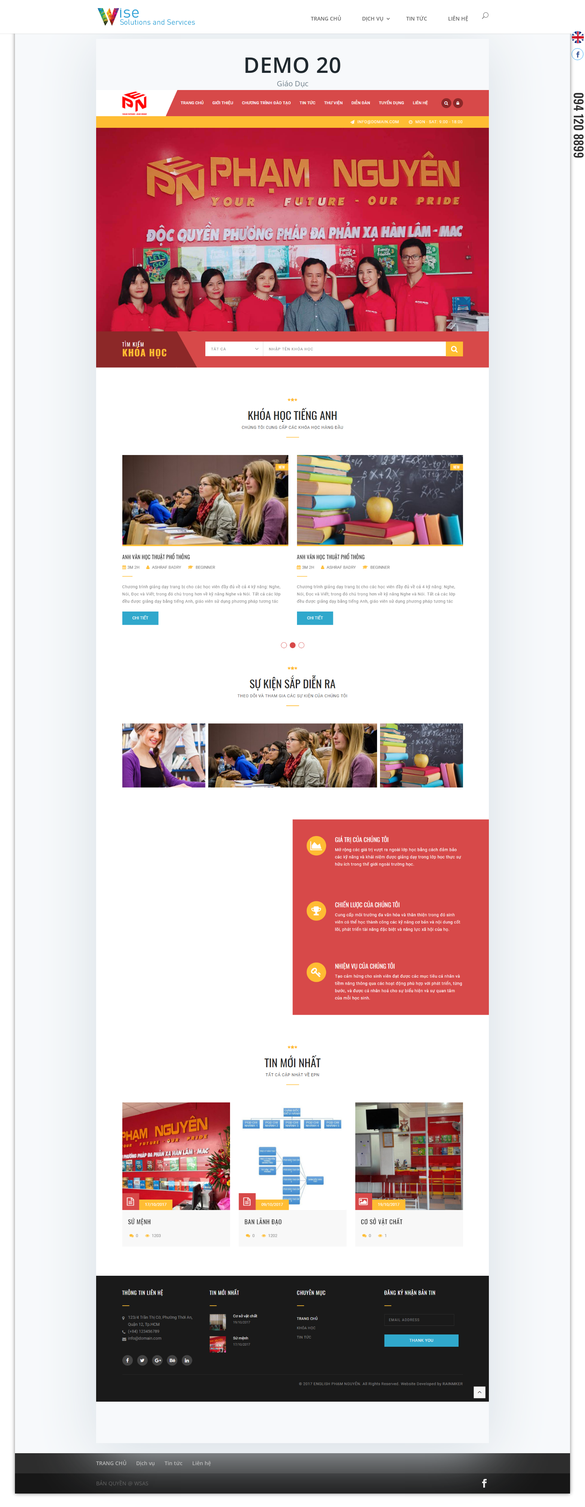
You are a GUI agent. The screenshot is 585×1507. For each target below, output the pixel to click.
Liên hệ (458, 18)
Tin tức (416, 18)
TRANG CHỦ (326, 18)
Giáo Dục (293, 83)
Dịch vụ (372, 18)
